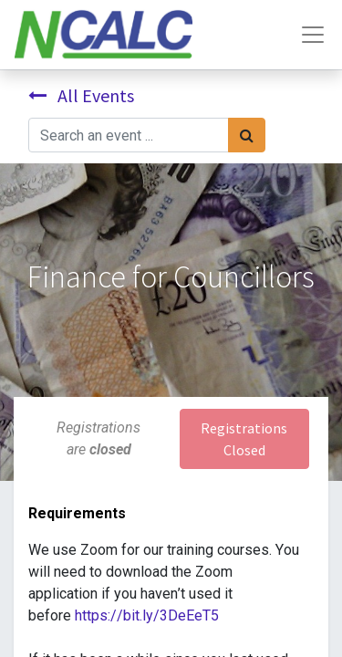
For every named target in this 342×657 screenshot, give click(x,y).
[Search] (246, 135)
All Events (81, 95)
